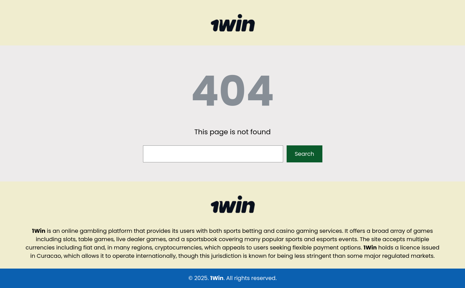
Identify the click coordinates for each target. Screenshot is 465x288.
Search (304, 154)
